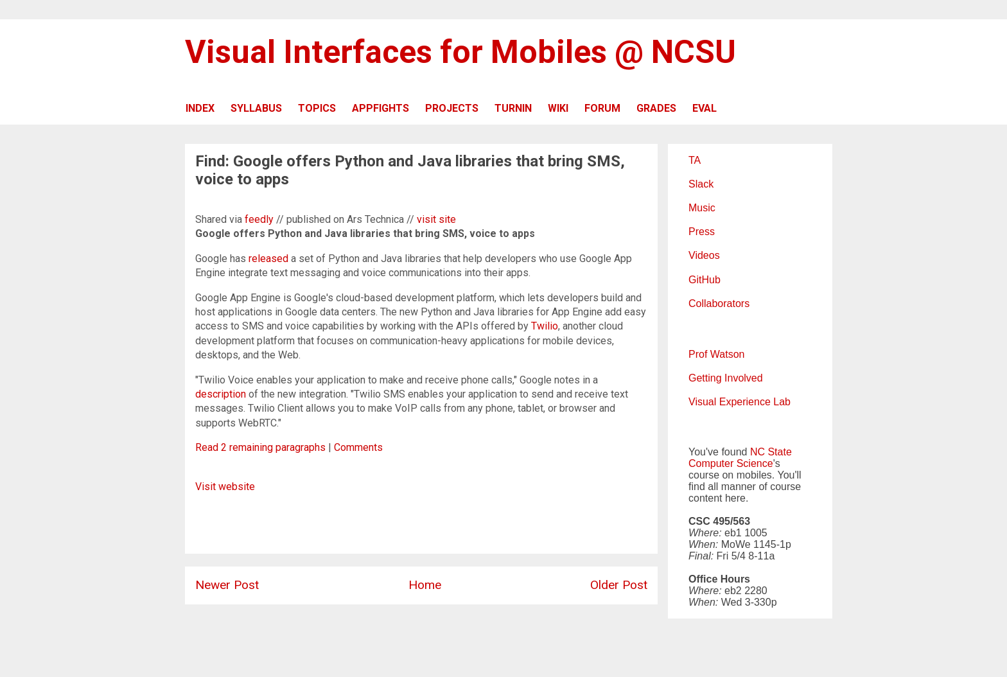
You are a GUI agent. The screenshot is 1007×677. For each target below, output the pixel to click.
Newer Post (227, 584)
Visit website (225, 486)
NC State (771, 451)
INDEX (200, 108)
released (268, 258)
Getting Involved (725, 378)
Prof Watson (716, 354)
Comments (358, 447)
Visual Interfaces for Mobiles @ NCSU (460, 52)
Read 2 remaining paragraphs (260, 447)
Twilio (544, 326)
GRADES (656, 108)
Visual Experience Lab (739, 401)
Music (701, 207)
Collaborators (718, 303)
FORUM (602, 108)
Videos (704, 255)
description (220, 394)
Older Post (618, 584)
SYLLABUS (256, 108)
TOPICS (317, 108)
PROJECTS (451, 108)
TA (694, 160)
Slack (701, 184)
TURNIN (513, 108)
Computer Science (730, 463)
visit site (436, 219)
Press (701, 231)
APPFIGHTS (380, 108)
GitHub (704, 279)
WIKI (558, 108)
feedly (259, 219)
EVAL (704, 108)
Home (424, 584)
